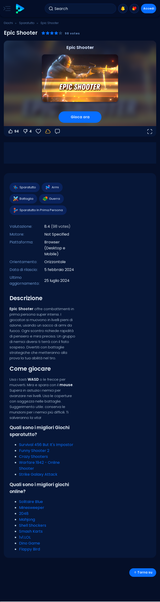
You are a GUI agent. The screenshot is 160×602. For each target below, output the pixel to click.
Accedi (148, 8)
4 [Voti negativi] (27, 131)
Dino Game (29, 543)
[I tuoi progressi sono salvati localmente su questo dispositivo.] (48, 131)
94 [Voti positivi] (13, 131)
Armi (52, 187)
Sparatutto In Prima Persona (38, 210)
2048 (24, 513)
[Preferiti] (38, 131)
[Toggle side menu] (6, 9)
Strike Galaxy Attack (38, 474)
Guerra (51, 199)
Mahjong (27, 519)
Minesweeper (31, 507)
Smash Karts (31, 531)
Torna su (142, 572)
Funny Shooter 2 (34, 450)
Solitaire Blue (31, 501)
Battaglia (23, 199)
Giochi (8, 23)
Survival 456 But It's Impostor (46, 444)
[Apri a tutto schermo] (149, 131)
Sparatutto (27, 23)
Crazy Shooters (33, 456)
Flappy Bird (29, 549)
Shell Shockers (32, 525)
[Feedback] (57, 131)
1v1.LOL (25, 537)
